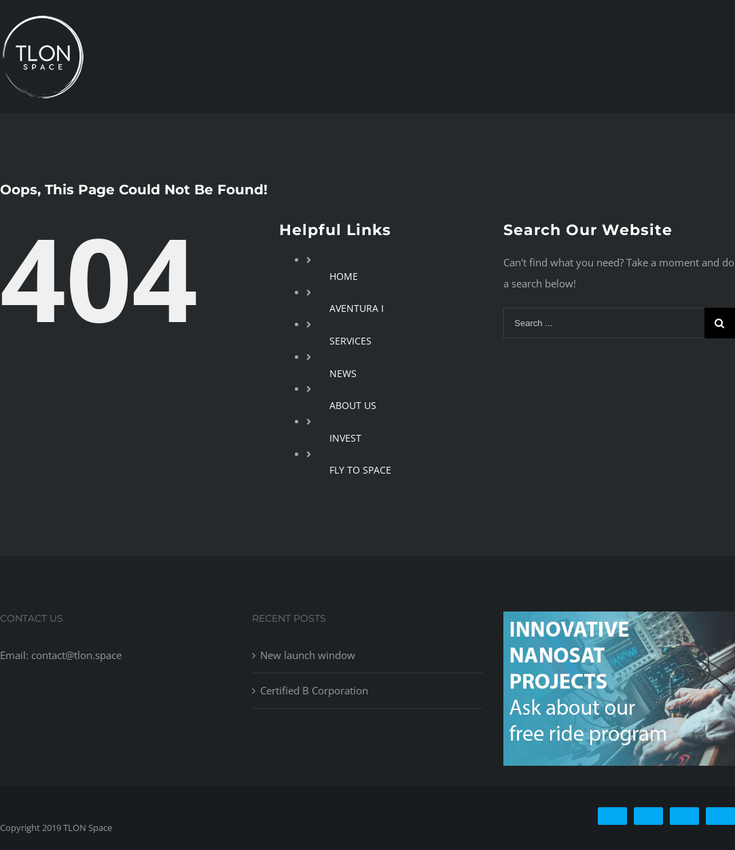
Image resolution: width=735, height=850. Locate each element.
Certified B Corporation (314, 690)
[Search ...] (603, 323)
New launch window (307, 655)
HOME (343, 276)
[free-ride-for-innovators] (619, 621)
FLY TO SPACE (360, 469)
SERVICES (350, 340)
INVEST (345, 437)
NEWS (343, 373)
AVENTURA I (356, 308)
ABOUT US (352, 405)
